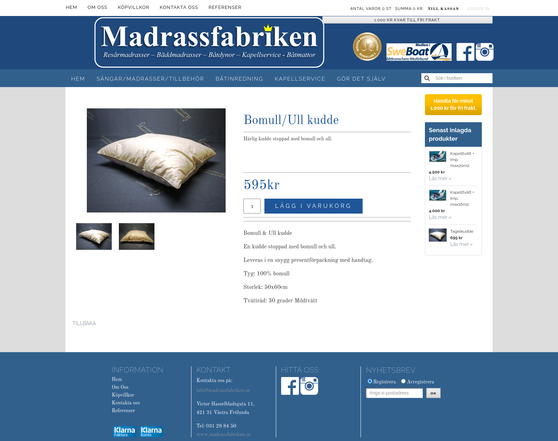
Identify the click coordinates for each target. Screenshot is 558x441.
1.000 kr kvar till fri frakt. (407, 20)
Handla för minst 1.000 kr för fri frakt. (453, 104)
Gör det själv (361, 79)
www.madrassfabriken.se (223, 434)
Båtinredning (239, 79)
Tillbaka (84, 323)
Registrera (384, 382)
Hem (78, 79)
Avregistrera (420, 382)
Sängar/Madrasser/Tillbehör (150, 79)
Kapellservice (300, 79)
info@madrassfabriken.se (223, 390)
